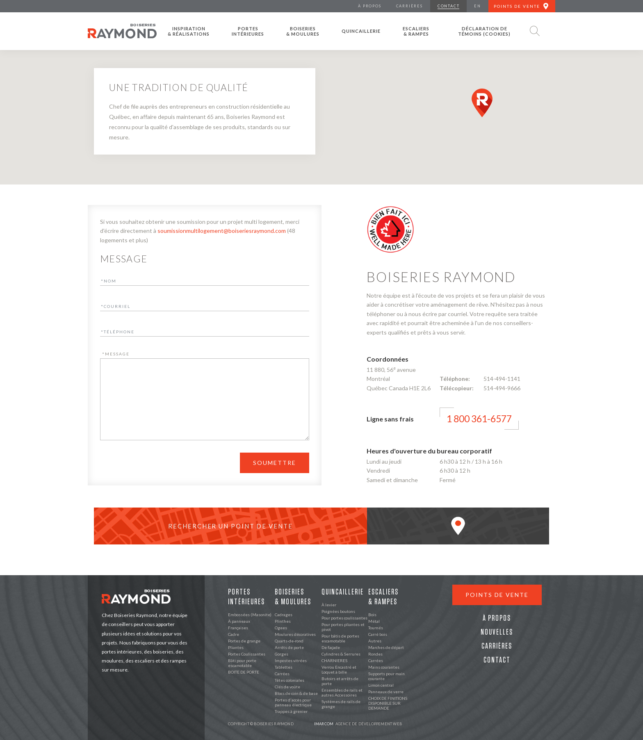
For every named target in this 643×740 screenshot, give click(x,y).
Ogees (281, 627)
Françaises (238, 627)
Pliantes (236, 647)
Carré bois (377, 634)
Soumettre (274, 462)
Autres (374, 640)
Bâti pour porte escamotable (242, 663)
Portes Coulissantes (246, 653)
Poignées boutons (338, 611)
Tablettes (283, 667)
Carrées (282, 673)
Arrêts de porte (289, 647)
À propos (497, 618)
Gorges (281, 653)
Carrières (496, 646)
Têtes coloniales (289, 680)
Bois (372, 614)
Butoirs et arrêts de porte (340, 681)
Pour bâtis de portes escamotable (340, 638)
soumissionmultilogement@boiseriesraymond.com (221, 230)
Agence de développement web (358, 724)
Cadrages (283, 614)
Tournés (375, 627)
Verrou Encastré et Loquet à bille (339, 669)
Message (116, 353)
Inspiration (189, 31)
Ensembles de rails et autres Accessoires (342, 692)
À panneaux (239, 621)
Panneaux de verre (386, 691)
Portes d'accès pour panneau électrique (293, 702)
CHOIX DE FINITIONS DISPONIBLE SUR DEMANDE (387, 703)
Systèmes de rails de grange (341, 704)
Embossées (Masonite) (249, 614)
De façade (331, 647)
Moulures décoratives (295, 634)
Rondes (375, 653)
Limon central (381, 685)
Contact (497, 660)
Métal (374, 621)
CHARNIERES (334, 660)
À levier (329, 604)
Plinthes (283, 621)
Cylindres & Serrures (341, 653)
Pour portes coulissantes (344, 617)
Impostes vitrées (291, 660)
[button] (482, 103)
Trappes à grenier (291, 711)
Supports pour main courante (386, 676)
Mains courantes (383, 667)
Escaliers (416, 31)
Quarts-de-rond (289, 640)
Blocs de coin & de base (296, 693)
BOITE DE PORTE (243, 671)
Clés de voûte (287, 686)
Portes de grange (244, 640)
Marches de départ (386, 647)
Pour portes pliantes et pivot (343, 627)
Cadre (233, 634)
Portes (248, 31)
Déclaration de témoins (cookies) (484, 31)
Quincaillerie (361, 31)
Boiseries (302, 31)
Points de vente (497, 594)
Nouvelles (497, 632)
